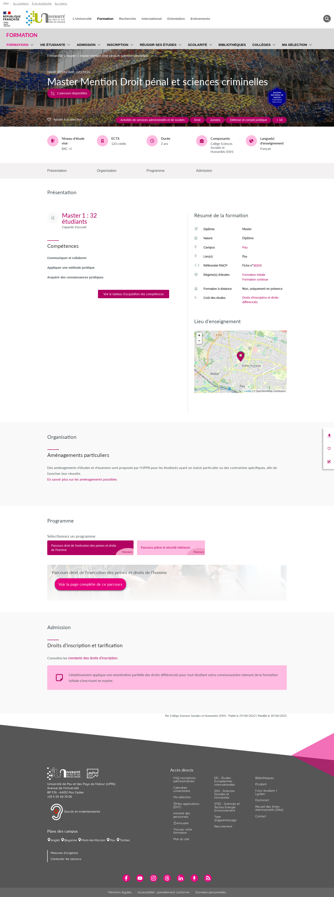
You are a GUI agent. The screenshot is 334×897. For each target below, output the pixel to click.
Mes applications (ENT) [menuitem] (186, 805)
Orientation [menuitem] (176, 18)
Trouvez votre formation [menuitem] (182, 831)
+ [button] (199, 335)
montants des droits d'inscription (92, 658)
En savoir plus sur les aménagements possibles (82, 479)
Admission (204, 170)
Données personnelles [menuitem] (210, 892)
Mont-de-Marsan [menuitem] (93, 840)
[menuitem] (126, 878)
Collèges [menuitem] (261, 45)
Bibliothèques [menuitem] (232, 45)
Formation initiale (253, 274)
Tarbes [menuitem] (125, 840)
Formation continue (255, 279)
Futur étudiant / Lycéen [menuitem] (266, 792)
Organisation (107, 170)
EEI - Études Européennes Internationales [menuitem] (224, 781)
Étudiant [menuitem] (261, 784)
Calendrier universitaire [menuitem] (181, 789)
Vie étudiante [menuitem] (52, 45)
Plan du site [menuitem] (181, 839)
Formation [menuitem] (105, 18)
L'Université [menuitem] (82, 18)
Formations (54, 55)
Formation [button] (21, 35)
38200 (257, 265)
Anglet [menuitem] (55, 840)
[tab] (90, 547)
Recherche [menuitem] (127, 18)
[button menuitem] (327, 18)
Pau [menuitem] (112, 840)
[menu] (31, 44)
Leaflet (248, 391)
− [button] (199, 341)
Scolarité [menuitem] (197, 45)
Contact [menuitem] (260, 816)
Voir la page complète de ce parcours (90, 584)
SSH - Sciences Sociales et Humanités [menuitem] (224, 794)
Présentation (57, 170)
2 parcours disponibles (69, 93)
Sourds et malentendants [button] (75, 812)
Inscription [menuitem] (117, 45)
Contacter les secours (66, 859)
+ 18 (279, 120)
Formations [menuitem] (17, 45)
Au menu (61, 3)
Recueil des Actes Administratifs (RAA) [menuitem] (269, 808)
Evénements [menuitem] (200, 18)
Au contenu (21, 3)
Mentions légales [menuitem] (120, 892)
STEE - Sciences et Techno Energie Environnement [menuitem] (227, 807)
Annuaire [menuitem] (181, 823)
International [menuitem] (151, 18)
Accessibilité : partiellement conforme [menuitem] (163, 892)
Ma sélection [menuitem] (294, 45)
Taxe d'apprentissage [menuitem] (225, 818)
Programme (156, 170)
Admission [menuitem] (86, 45)
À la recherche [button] (42, 3)
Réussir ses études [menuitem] (158, 45)
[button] (67, 773)
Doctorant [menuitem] (262, 800)
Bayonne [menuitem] (70, 840)
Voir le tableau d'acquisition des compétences (133, 294)
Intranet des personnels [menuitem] (181, 814)
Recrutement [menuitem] (223, 826)
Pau (245, 247)
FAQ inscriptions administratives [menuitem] (184, 779)
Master (71, 55)
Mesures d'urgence (64, 853)
